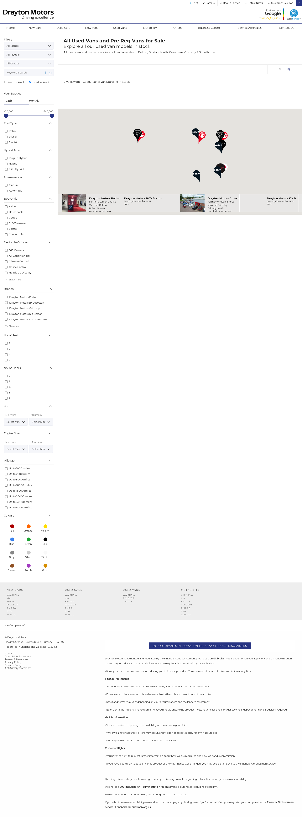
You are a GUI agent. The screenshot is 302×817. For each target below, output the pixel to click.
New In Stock (14, 82)
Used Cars (73, 589)
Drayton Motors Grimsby (222, 198)
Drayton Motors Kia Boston (281, 198)
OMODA (11, 608)
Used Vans (131, 589)
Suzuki (11, 601)
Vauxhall (13, 595)
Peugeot (12, 605)
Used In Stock (38, 82)
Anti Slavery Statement (18, 668)
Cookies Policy (13, 665)
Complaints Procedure (18, 656)
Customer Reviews (280, 3)
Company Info (15, 625)
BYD (9, 611)
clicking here (190, 802)
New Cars (15, 589)
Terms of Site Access (16, 659)
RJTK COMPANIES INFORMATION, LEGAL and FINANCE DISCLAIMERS (200, 646)
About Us (10, 653)
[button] (198, 136)
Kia (9, 598)
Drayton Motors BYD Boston (138, 198)
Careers (209, 3)
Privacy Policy (13, 662)
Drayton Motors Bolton (103, 198)
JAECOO (12, 615)
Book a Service (230, 3)
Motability (190, 589)
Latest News (254, 3)
